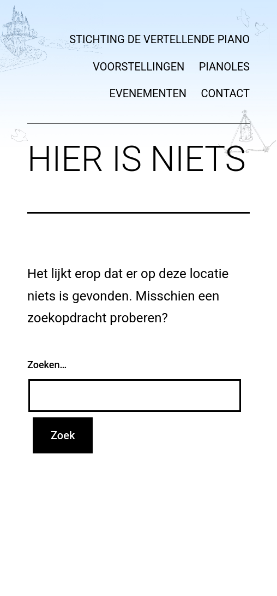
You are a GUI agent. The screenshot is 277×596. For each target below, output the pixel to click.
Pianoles (224, 66)
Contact (225, 93)
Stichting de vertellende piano (159, 39)
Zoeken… (47, 364)
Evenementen (148, 93)
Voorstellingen (138, 66)
